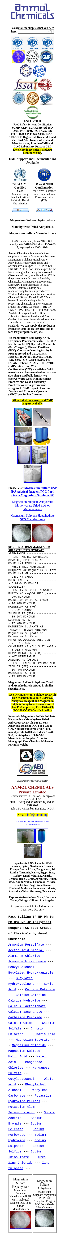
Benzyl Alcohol (21, 967)
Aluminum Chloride (24, 956)
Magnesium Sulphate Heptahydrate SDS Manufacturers (33, 517)
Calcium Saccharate (25, 1012)
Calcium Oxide (20, 1023)
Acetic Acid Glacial (26, 950)
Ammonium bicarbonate (27, 961)
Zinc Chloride (20, 1163)
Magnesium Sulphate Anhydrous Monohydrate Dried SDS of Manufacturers (32, 505)
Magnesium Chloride (29, 1045)
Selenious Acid (21, 1112)
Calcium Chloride (31, 995)
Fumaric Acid (44, 1034)
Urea (42, 1157)
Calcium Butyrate (40, 989)
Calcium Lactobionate (27, 1006)
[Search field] (36, 32)
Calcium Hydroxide (24, 1000)
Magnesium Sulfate (24, 1051)
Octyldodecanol (21, 1079)
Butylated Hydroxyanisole (30, 972)
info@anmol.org (37, 814)
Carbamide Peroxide (25, 1017)
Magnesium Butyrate (32, 1040)
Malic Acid (17, 1056)
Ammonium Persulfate (26, 944)
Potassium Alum (21, 1107)
